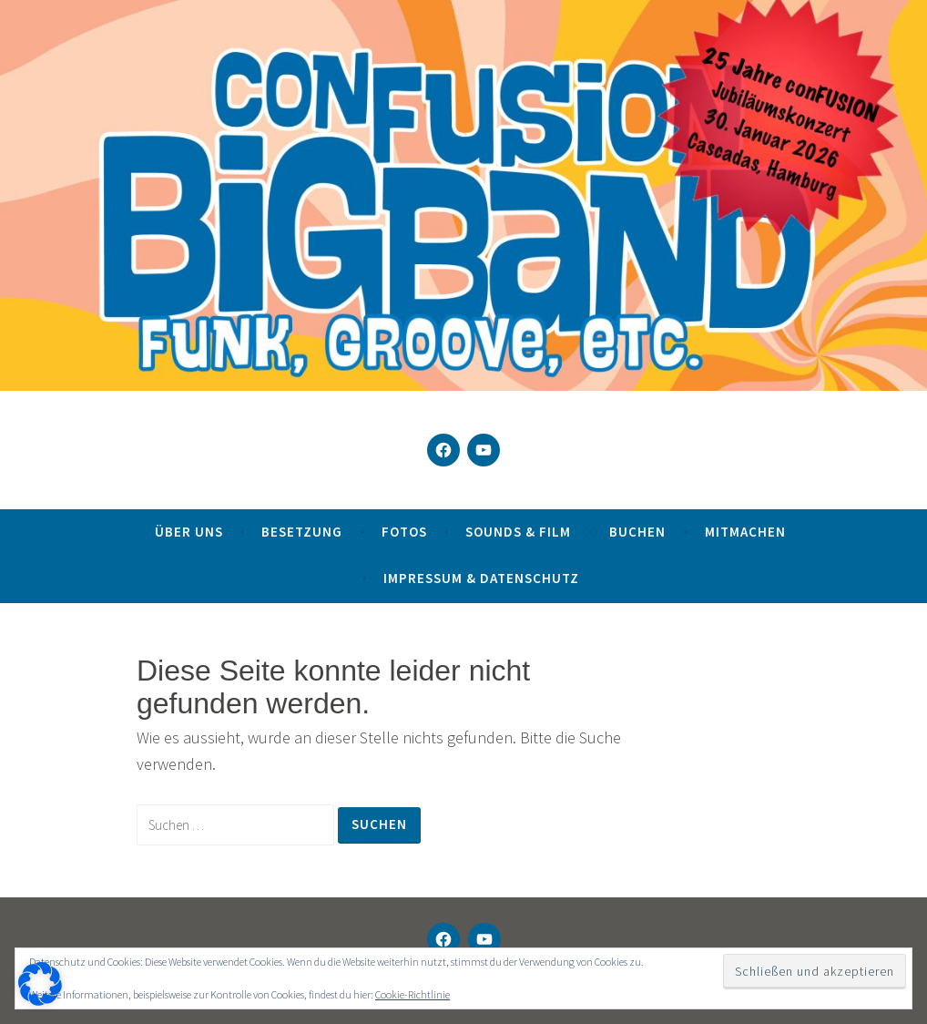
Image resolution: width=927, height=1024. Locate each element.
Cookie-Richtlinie (412, 994)
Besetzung (301, 531)
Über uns (189, 531)
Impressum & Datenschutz (481, 578)
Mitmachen (745, 531)
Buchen (637, 531)
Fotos (404, 531)
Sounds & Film (518, 531)
